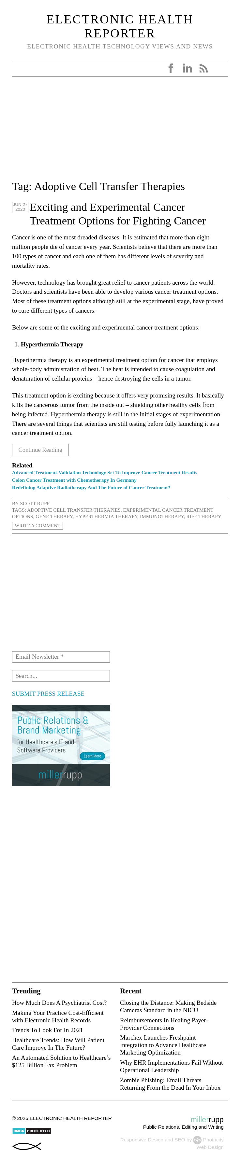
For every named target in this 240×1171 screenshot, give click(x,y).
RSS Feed (203, 68)
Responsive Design (141, 1139)
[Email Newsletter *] (61, 657)
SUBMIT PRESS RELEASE (48, 693)
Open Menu (19, 68)
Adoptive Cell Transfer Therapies (74, 510)
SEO (179, 1139)
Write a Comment (38, 525)
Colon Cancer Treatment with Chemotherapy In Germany (74, 480)
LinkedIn (187, 68)
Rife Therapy (203, 516)
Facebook (171, 68)
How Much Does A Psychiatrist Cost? (59, 1002)
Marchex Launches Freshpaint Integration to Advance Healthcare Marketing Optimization (163, 1045)
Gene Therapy (54, 516)
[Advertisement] (120, 132)
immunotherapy (162, 516)
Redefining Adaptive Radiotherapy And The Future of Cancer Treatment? (91, 487)
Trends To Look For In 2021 (47, 1030)
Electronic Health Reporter (120, 26)
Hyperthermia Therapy (106, 516)
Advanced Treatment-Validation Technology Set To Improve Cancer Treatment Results (104, 472)
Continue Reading (41, 449)
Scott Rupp (35, 503)
